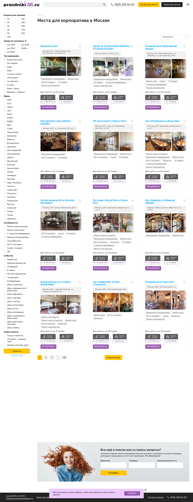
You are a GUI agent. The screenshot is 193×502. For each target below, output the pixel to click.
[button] (79, 66)
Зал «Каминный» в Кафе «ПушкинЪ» (106, 283)
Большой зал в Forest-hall (159, 282)
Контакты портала (155, 497)
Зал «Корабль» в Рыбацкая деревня (160, 201)
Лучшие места (148, 4)
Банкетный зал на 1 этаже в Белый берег (55, 283)
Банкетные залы (43, 497)
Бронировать (48, 107)
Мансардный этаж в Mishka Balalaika (55, 122)
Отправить (113, 473)
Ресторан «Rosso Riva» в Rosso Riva (110, 201)
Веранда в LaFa (48, 46)
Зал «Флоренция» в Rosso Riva (162, 121)
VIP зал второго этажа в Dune (109, 121)
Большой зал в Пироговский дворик (161, 47)
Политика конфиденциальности (19, 498)
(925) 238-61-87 (177, 497)
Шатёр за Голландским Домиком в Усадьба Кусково (111, 47)
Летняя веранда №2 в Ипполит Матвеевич (57, 201)
